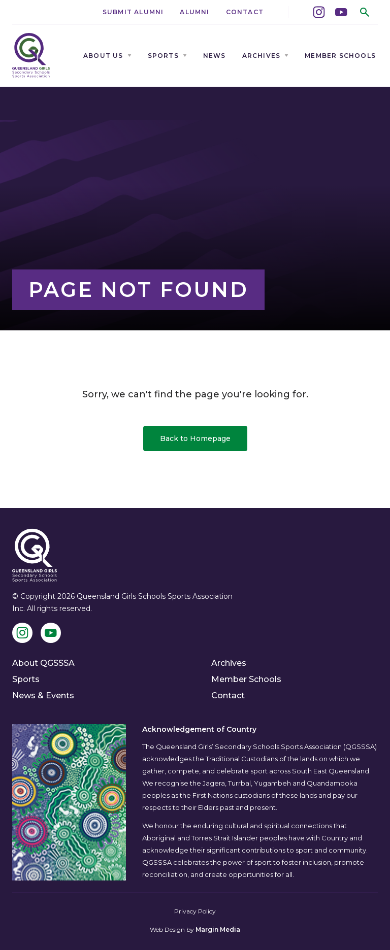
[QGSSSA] (31, 55)
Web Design (167, 929)
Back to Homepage (195, 438)
